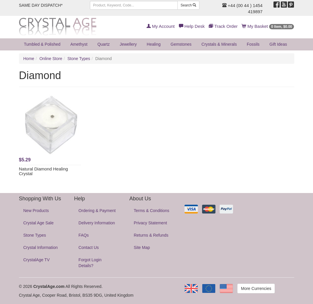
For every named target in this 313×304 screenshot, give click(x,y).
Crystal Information (40, 247)
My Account (160, 26)
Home (28, 58)
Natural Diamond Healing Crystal (43, 171)
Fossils (253, 44)
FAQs (83, 235)
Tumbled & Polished (42, 44)
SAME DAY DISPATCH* (41, 5)
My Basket (268, 26)
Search (188, 5)
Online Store (51, 58)
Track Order (223, 26)
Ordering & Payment (97, 210)
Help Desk (192, 26)
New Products (36, 210)
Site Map (142, 247)
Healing (153, 44)
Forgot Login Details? (90, 262)
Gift (278, 44)
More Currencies (256, 288)
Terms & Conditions (151, 210)
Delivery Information (96, 223)
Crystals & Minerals (219, 44)
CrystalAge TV (36, 259)
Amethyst (78, 44)
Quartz (104, 44)
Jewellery (128, 44)
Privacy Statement (150, 223)
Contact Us (88, 247)
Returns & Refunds (151, 235)
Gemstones (181, 44)
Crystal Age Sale (38, 223)
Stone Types (78, 58)
